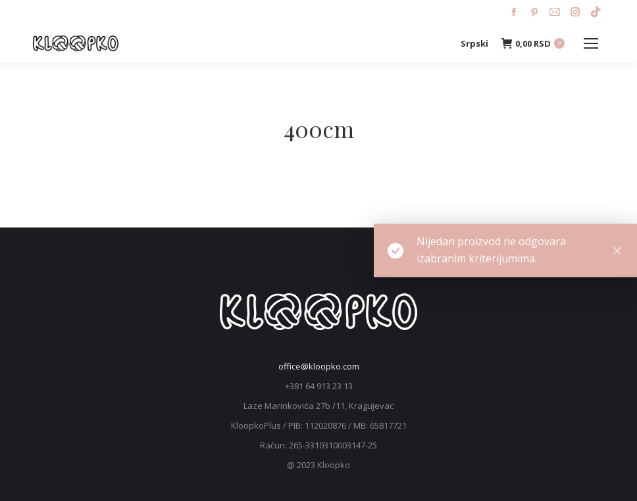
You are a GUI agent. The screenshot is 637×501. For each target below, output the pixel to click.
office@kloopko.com (318, 366)
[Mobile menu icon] (591, 43)
